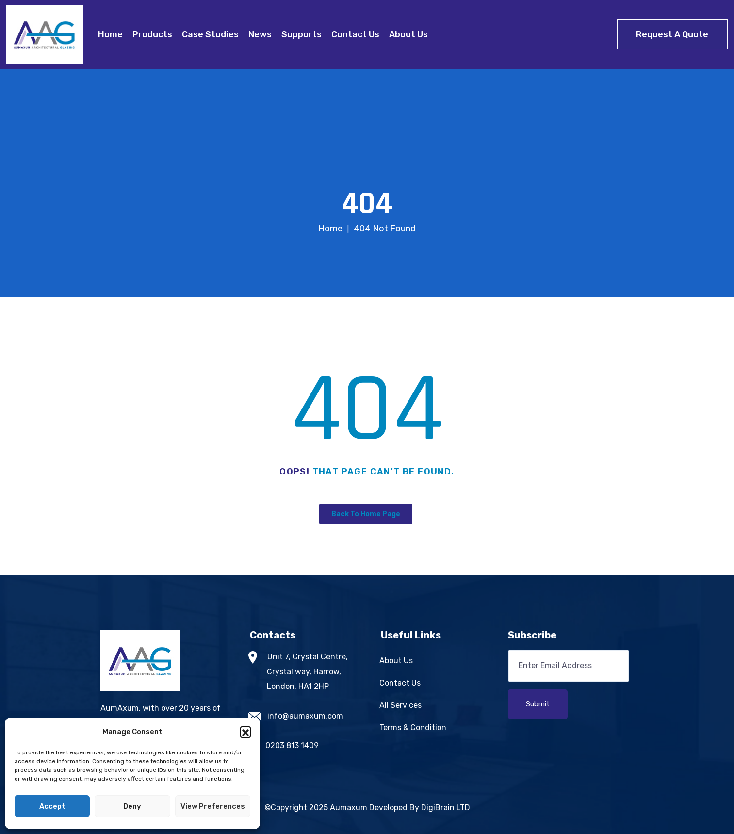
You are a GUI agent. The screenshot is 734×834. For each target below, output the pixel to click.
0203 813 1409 (292, 745)
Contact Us (355, 34)
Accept (52, 806)
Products (152, 34)
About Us (408, 34)
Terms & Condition (412, 727)
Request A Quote (672, 34)
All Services (400, 705)
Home (110, 34)
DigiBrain (438, 807)
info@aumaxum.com (305, 715)
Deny (132, 806)
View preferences (212, 806)
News (260, 34)
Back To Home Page (365, 514)
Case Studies (210, 34)
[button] (245, 731)
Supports (301, 34)
